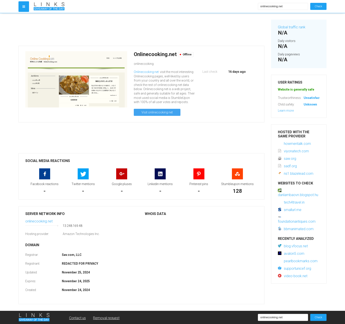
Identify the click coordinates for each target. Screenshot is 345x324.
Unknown (310, 104)
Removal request (106, 318)
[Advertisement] (141, 29)
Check (318, 6)
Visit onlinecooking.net (157, 112)
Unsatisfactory (314, 98)
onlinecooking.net (39, 221)
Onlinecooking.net (146, 72)
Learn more (286, 110)
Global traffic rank (291, 27)
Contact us (77, 318)
